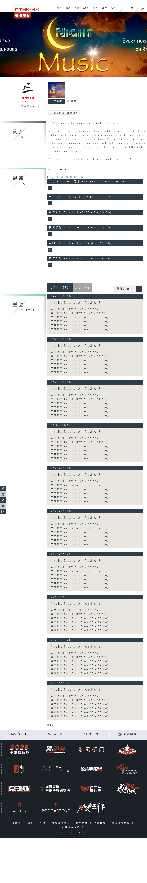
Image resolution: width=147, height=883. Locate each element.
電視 (58, 9)
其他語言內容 (71, 827)
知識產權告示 (61, 823)
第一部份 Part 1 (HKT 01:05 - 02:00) (79, 313)
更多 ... (50, 725)
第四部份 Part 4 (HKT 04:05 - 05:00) (80, 325)
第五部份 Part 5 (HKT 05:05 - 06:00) (80, 329)
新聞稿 (17, 823)
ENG (127, 8)
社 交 (58, 733)
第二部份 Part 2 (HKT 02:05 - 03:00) (80, 317)
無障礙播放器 (121, 823)
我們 (112, 9)
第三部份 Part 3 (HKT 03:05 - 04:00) (80, 321)
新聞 (75, 9)
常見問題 (82, 823)
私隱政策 (100, 823)
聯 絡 (94, 733)
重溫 (94, 9)
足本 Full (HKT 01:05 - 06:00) (74, 309)
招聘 (31, 823)
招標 (43, 823)
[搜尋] (143, 7)
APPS (103, 9)
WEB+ (85, 9)
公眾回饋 (130, 734)
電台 (67, 9)
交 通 (22, 733)
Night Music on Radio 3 (72, 177)
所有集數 (56, 101)
